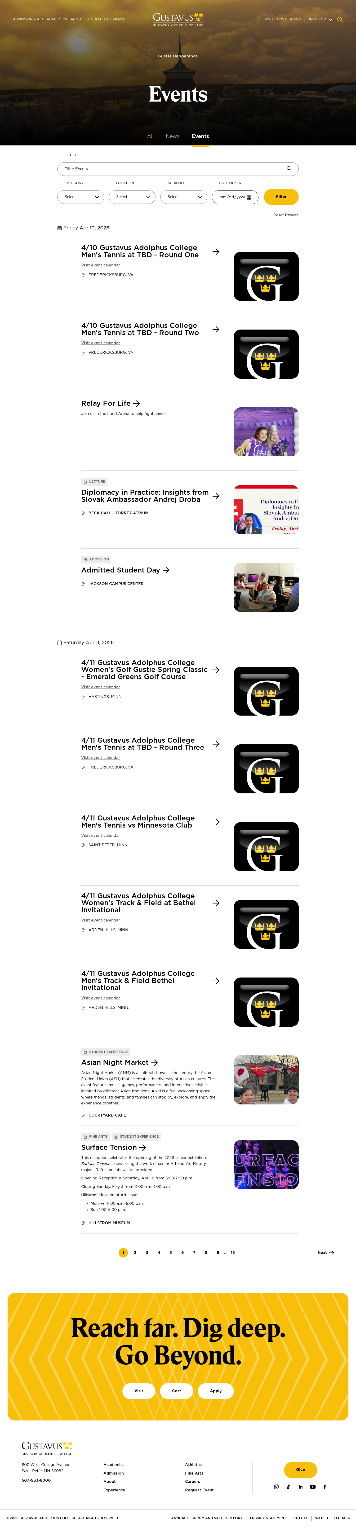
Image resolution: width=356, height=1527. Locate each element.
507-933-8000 (36, 1480)
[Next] (326, 1252)
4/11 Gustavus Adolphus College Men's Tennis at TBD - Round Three (142, 744)
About (77, 19)
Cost (281, 19)
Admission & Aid (28, 19)
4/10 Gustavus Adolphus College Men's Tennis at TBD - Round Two (140, 329)
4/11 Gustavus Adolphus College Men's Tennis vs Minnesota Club (138, 822)
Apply (295, 19)
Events (200, 136)
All (150, 136)
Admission (113, 1473)
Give (300, 1470)
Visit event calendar (100, 265)
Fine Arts (194, 1473)
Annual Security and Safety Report (206, 1518)
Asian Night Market (115, 1062)
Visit (269, 19)
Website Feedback (332, 1518)
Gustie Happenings (178, 51)
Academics (57, 19)
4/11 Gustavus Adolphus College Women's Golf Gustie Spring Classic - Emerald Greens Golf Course (144, 670)
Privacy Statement (268, 1518)
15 (234, 1253)
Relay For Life (106, 403)
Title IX (300, 1518)
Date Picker (230, 183)
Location (125, 183)
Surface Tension (109, 1147)
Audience (176, 183)
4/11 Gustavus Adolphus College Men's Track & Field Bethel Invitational (138, 981)
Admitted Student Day (120, 570)
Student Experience (106, 19)
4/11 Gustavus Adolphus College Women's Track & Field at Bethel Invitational (138, 903)
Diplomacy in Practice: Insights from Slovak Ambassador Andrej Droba (145, 496)
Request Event (199, 1490)
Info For (317, 19)
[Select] (80, 197)
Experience (114, 1490)
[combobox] (80, 199)
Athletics (194, 1465)
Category (74, 183)
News (173, 136)
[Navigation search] (340, 20)
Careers (192, 1482)
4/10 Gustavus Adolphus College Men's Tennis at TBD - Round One (140, 252)
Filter (70, 155)
